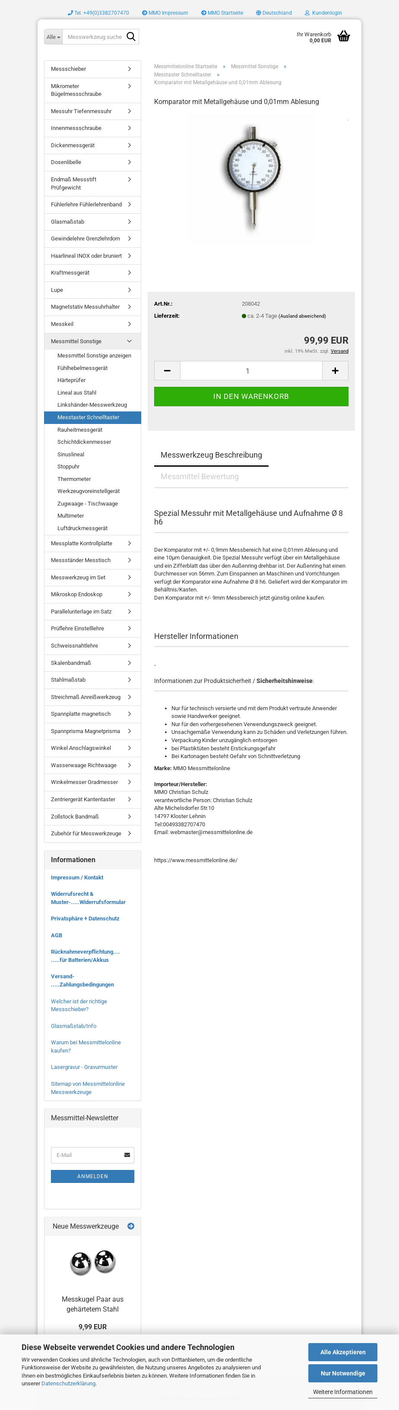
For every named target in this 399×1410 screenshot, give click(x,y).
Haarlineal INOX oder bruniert (86, 256)
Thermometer (74, 479)
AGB (56, 935)
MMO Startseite (222, 13)
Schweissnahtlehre (74, 645)
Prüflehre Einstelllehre (77, 628)
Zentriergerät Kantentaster (83, 799)
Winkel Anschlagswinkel (81, 748)
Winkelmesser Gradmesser (84, 782)
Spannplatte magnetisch (81, 714)
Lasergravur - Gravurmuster (84, 1067)
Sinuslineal (70, 454)
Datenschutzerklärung (68, 1383)
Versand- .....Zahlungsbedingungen (82, 980)
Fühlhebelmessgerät (82, 368)
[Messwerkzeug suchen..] (53, 36)
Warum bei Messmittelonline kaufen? (86, 1046)
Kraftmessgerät (70, 272)
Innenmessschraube (76, 128)
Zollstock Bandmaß (75, 816)
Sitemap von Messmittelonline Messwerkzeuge (88, 1088)
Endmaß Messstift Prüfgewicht (73, 183)
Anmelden (92, 1176)
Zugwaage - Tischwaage (87, 503)
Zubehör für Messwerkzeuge (86, 833)
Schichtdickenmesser (84, 442)
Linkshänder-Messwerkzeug (92, 405)
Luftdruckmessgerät (82, 528)
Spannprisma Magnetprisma (85, 731)
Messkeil (62, 324)
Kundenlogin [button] (323, 13)
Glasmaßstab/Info (73, 1026)
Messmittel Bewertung (200, 476)
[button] (274, 12)
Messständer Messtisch (81, 560)
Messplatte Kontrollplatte (81, 543)
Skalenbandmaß (71, 663)
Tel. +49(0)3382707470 (98, 13)
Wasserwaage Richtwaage (84, 765)
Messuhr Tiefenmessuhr (81, 111)
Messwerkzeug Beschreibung (211, 454)
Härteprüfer (71, 380)
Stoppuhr (68, 466)
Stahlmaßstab (68, 680)
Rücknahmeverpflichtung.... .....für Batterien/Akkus (85, 955)
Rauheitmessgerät (79, 430)
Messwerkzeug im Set (78, 577)
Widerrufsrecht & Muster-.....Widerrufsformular (88, 898)
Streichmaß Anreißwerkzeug (85, 697)
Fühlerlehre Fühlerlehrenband (86, 204)
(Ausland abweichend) (302, 316)
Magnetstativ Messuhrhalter (85, 306)
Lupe (57, 290)
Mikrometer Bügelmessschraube (76, 90)
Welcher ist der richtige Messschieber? (79, 1005)
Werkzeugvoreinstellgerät (88, 491)
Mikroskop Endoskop (76, 594)
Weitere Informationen (343, 1391)
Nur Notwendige (343, 1373)
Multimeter (70, 515)
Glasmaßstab (67, 221)
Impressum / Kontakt (77, 877)
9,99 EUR (93, 1327)
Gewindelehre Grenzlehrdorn (85, 238)
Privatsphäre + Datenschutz (85, 918)
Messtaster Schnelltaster (88, 417)
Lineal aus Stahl (76, 392)
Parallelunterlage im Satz (81, 611)
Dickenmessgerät (73, 145)
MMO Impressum (165, 13)
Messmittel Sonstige (76, 341)
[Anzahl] (251, 370)
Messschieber (68, 69)
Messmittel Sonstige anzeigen (94, 355)
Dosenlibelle (66, 162)
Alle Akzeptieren (343, 1352)
